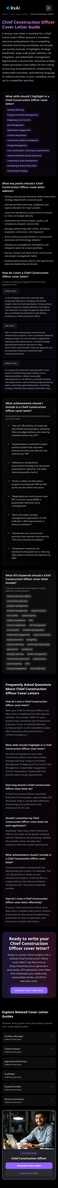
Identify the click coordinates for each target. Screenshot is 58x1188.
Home (5, 14)
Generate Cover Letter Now (29, 990)
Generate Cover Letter (29, 1165)
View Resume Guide (29, 1173)
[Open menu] (49, 8)
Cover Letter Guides (19, 14)
